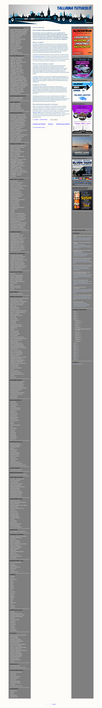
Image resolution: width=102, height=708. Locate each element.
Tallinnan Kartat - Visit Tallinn (16, 299)
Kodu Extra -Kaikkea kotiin (16, 648)
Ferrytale (12, 519)
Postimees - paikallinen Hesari (17, 276)
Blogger (54, 704)
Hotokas (12, 421)
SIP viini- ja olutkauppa (15, 43)
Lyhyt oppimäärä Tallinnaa (16, 324)
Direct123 (13, 564)
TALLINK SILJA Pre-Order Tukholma (18, 256)
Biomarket (13, 618)
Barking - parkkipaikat (15, 201)
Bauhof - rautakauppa (15, 540)
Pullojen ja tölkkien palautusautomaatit (19, 338)
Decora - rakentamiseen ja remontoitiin (19, 543)
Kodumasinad (13, 568)
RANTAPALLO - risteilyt (15, 74)
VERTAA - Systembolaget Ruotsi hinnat (19, 266)
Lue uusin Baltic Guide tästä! (16, 99)
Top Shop (13, 661)
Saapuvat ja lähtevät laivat (16, 193)
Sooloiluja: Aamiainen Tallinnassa (17, 381)
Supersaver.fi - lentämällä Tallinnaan (18, 215)
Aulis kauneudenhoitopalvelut (17, 616)
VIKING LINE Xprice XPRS (16, 250)
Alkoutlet (12, 692)
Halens (12, 594)
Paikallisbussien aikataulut (16, 496)
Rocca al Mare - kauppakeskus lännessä (19, 117)
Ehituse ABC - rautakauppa (16, 547)
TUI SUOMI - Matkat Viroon (16, 68)
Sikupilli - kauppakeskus (15, 133)
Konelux (12, 570)
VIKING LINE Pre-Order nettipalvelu (18, 245)
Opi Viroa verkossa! (14, 330)
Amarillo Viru (13, 438)
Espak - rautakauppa (15, 548)
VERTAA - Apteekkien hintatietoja (17, 262)
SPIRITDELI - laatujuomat (16, 40)
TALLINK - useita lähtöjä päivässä (17, 57)
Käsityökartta (13, 321)
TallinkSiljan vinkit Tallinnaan (16, 358)
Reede (12, 599)
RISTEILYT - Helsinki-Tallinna (16, 60)
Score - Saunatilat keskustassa (17, 344)
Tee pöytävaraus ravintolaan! (17, 394)
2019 (75, 346)
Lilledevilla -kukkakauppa (16, 652)
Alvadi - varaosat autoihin (16, 485)
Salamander (13, 602)
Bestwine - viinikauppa (15, 45)
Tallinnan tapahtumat (15, 452)
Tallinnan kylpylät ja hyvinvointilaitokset (19, 474)
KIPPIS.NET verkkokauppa (16, 42)
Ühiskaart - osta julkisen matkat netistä (19, 185)
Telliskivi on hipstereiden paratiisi (17, 110)
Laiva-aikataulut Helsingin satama (18, 207)
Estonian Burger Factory (15, 425)
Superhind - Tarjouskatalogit (16, 354)
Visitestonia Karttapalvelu (16, 445)
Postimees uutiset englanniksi (17, 275)
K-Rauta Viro (13, 553)
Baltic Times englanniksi (16, 286)
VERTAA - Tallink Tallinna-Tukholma (18, 267)
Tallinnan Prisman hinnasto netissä (80, 280)
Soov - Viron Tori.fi (14, 349)
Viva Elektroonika (14, 571)
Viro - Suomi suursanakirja (16, 367)
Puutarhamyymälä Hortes (16, 656)
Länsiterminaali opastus (15, 221)
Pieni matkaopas (14, 335)
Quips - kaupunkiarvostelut (16, 340)
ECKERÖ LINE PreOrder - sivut (17, 244)
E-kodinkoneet (14, 565)
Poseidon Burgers (14, 414)
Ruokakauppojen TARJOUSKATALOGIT (19, 145)
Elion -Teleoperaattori (15, 642)
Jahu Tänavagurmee (15, 420)
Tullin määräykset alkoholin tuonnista (18, 465)
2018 (75, 348)
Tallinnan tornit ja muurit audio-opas (18, 363)
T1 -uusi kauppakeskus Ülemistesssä (18, 120)
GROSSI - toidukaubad (15, 154)
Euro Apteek (13, 624)
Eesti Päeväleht (14, 283)
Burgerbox (13, 431)
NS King (12, 597)
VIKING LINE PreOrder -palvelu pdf (17, 247)
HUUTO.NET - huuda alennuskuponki (18, 86)
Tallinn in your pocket (15, 455)
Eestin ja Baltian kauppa (15, 682)
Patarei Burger (14, 415)
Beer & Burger (13, 435)
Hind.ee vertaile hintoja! (15, 567)
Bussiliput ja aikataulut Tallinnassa (18, 486)
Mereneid (13, 625)
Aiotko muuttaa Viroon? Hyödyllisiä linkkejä (19, 298)
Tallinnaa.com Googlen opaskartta (18, 360)
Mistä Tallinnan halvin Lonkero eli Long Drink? (82, 265)
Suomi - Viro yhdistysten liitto (17, 352)
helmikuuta (77, 339)
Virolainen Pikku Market (15, 681)
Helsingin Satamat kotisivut (16, 191)
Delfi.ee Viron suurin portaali (16, 463)
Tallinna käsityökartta (15, 446)
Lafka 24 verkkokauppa (15, 676)
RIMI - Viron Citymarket (15, 148)
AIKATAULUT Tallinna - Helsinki (17, 90)
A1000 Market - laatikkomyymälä (17, 156)
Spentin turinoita (14, 511)
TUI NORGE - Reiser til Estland (17, 71)
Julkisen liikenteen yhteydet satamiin (18, 228)
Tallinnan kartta (14, 449)
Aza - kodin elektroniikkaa (16, 562)
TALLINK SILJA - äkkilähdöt (16, 59)
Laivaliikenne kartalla (15, 205)
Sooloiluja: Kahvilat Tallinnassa (17, 383)
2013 (75, 357)
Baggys (12, 582)
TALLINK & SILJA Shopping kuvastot (18, 238)
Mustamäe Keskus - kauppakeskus (18, 123)
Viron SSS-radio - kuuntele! (16, 372)
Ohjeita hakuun (14, 695)
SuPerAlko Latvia (14, 696)
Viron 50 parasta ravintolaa (16, 389)
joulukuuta (77, 320)
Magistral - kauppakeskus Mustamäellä (19, 130)
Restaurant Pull (14, 412)
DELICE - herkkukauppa (15, 153)
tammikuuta (77, 341)
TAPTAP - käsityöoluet (15, 37)
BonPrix (12, 585)
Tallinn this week (14, 459)
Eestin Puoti (13, 679)
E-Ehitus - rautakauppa (15, 545)
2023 (75, 317)
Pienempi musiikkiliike (15, 333)
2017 (75, 350)
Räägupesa (13, 411)
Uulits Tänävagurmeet (15, 409)
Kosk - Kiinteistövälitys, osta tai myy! (18, 667)
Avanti (12, 580)
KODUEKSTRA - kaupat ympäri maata (18, 159)
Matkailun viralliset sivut (15, 462)
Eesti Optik (13, 622)
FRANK (12, 423)
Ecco (12, 590)
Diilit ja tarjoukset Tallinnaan (16, 469)
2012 (75, 359)
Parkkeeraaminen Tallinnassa (17, 492)
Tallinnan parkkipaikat (15, 190)
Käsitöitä (12, 448)
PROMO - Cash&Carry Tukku (16, 168)
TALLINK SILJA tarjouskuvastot (17, 258)
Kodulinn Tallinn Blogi (15, 525)
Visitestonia (13, 377)
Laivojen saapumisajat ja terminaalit (18, 224)
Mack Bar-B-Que (14, 418)
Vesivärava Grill (14, 403)
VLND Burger (13, 401)
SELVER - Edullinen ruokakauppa (17, 151)
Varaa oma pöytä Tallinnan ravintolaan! (19, 388)
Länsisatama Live (14, 208)
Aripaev (12, 284)
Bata (12, 584)
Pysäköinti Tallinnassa (15, 488)
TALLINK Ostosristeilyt (15, 233)
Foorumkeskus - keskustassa (17, 131)
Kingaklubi (13, 596)
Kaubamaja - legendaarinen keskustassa (19, 134)
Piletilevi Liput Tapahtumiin (16, 108)
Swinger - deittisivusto (15, 355)
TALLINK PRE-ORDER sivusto (16, 236)
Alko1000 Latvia (14, 690)
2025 (75, 313)
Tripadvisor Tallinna (15, 366)
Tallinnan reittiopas (14, 202)
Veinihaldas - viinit (14, 51)
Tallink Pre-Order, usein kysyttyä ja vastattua (82, 295)
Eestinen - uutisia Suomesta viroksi (18, 312)
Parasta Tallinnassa (15, 332)
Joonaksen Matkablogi (15, 517)
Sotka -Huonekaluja (15, 658)
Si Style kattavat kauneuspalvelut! (18, 346)
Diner (12, 426)
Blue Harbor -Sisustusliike (16, 639)
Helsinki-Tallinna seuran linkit (16, 315)
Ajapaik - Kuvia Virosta (15, 443)
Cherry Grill (13, 429)
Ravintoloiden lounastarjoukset (17, 386)
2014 (75, 355)
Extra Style (13, 591)
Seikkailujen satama (15, 516)
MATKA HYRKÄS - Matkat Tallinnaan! (18, 77)
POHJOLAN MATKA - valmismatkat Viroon (19, 83)
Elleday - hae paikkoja (15, 313)
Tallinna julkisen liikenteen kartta (17, 188)
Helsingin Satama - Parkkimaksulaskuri (19, 222)
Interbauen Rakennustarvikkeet (17, 551)
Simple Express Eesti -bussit (16, 483)
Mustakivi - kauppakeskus (16, 140)
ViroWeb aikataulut (14, 198)
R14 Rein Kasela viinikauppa (16, 52)
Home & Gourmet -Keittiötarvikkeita (18, 644)
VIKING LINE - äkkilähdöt (15, 63)
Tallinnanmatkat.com (15, 454)
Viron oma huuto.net (15, 371)
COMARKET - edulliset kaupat (17, 164)
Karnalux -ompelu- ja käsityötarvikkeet (18, 647)
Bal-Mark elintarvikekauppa (16, 672)
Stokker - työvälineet (15, 554)
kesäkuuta (77, 332)
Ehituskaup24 (13, 557)
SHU (11, 604)
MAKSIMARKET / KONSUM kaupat (18, 162)
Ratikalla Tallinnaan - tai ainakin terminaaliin (82, 258)
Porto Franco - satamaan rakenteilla (18, 114)
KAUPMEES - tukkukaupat (16, 167)
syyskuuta (77, 323)
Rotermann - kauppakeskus (16, 137)
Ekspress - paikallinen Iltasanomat (18, 281)
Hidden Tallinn (13, 316)
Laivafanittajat (14, 520)
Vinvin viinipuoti (14, 49)
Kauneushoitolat (14, 318)
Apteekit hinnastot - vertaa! (16, 613)
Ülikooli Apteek (14, 630)
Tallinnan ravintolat (14, 391)
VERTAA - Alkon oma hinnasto (17, 261)
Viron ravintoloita (14, 395)
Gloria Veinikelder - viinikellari (16, 46)
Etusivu (50, 124)
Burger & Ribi (13, 432)
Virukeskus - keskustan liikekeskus (18, 119)
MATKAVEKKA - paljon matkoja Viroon (18, 82)
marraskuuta (77, 322)
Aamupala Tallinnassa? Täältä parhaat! (19, 301)
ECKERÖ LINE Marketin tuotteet (17, 242)
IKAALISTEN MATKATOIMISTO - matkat (19, 80)
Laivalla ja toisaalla (14, 514)
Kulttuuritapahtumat (15, 320)
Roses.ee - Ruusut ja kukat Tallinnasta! (18, 635)
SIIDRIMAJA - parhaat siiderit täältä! (18, 39)
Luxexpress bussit (14, 482)
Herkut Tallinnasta (14, 678)
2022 (75, 318)
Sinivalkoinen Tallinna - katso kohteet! (18, 347)
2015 (75, 354)
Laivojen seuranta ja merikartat (17, 195)
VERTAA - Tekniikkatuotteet (16, 269)
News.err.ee (13, 273)
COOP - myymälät (14, 157)
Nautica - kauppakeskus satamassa (18, 125)
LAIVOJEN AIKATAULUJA (16, 93)
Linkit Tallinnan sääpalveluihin (17, 293)
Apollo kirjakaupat (14, 636)
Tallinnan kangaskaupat (15, 659)
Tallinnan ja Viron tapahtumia (17, 361)
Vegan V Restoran (14, 404)
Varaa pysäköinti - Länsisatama (17, 227)
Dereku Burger (14, 428)
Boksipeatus (13, 434)
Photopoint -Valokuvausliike (16, 655)
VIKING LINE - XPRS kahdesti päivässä (18, 62)
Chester (12, 588)
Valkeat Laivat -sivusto (15, 500)
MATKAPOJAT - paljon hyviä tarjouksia (18, 79)
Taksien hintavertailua (15, 489)
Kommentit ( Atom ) (40, 127)
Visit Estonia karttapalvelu (16, 184)
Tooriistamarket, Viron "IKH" (16, 556)
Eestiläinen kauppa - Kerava (16, 685)
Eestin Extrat (13, 673)
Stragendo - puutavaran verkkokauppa (18, 536)
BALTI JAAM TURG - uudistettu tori (18, 170)
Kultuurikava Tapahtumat (16, 103)
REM (12, 601)
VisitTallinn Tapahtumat (15, 105)
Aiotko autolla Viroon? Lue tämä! (17, 303)
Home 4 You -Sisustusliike (16, 645)
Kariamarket (13, 176)
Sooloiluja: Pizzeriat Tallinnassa (17, 384)
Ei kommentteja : (44, 119)
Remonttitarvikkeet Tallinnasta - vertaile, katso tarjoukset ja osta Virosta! (81, 273)
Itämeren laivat (14, 522)
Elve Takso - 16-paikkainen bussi (17, 479)
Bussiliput (13, 211)
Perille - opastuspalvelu (15, 480)
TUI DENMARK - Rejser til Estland (17, 73)
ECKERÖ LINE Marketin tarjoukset (17, 241)
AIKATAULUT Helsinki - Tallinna (17, 88)
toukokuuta (77, 334)
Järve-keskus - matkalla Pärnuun (17, 136)
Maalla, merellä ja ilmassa (16, 523)
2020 (75, 345)
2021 (75, 343)
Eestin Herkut (13, 675)
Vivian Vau (13, 607)
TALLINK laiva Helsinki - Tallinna (17, 235)
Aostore (12, 577)
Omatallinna (13, 460)
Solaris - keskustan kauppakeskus (18, 122)
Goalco (12, 693)
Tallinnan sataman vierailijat (16, 187)
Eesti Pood (13, 684)
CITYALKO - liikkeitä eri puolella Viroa (18, 34)
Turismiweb (13, 509)
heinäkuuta (77, 327)
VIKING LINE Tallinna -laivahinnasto (18, 249)
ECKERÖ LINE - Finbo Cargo (16, 66)
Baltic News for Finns (15, 309)
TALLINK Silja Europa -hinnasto (17, 239)
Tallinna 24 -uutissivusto (16, 287)
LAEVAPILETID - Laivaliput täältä (17, 91)
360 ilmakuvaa (14, 451)
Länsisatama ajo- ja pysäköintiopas (18, 225)
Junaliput (13, 210)
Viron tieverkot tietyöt (15, 204)
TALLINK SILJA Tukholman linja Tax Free (19, 259)
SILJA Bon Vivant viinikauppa (17, 255)
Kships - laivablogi (14, 506)
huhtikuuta (77, 335)
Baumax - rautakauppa (15, 542)
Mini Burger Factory (15, 417)
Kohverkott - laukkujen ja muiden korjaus (19, 650)
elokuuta (77, 325)
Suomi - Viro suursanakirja (16, 350)
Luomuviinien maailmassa (16, 526)
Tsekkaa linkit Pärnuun (15, 665)
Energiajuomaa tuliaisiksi (78, 301)
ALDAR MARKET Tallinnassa (16, 161)
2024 (75, 315)
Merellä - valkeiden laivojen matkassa (18, 502)
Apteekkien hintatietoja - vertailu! (17, 614)
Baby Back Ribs (14, 437)
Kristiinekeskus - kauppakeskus (17, 127)
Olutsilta (12, 329)
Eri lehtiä (12, 289)
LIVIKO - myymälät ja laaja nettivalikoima (19, 31)
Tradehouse (13, 628)
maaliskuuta (77, 337)
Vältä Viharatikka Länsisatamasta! (18, 199)
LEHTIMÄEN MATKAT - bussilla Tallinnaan (19, 85)
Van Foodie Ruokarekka (15, 408)
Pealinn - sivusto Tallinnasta (16, 278)
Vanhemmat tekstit (62, 124)
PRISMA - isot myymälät (16, 150)
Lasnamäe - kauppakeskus (16, 139)
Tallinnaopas (13, 457)
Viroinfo (12, 369)
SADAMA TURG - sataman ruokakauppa (19, 171)
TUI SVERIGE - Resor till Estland (17, 69)
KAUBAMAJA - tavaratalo (16, 174)
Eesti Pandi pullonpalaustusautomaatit (19, 310)
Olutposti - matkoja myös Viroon (17, 508)
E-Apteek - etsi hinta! (15, 619)
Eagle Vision (13, 621)
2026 (75, 311)
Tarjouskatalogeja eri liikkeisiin (17, 97)
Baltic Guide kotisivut (15, 307)
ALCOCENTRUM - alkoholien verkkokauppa (19, 29)
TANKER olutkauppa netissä (16, 35)
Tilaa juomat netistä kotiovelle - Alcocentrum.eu (79, 288)
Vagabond (13, 605)
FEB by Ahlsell (13, 550)
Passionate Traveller (15, 503)
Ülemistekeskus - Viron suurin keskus (18, 116)
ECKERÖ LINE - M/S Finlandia (16, 65)
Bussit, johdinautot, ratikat (16, 494)
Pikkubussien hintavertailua (16, 491)
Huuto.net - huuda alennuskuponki (18, 216)
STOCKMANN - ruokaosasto (16, 173)
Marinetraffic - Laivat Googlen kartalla (18, 218)
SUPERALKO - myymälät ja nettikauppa (19, 32)
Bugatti (12, 587)
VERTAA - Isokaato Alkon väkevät (17, 264)
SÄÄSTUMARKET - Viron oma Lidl (17, 165)
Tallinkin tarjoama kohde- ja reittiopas (18, 357)
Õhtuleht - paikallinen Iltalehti (17, 279)
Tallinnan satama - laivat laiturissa (18, 219)
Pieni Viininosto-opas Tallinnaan (17, 337)
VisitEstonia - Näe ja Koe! (16, 107)
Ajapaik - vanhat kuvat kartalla (17, 304)
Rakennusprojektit (14, 341)
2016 (75, 352)
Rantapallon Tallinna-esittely (16, 343)
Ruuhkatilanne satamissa (16, 196)
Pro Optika (13, 627)
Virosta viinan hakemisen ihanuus (17, 374)
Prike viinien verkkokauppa (16, 48)
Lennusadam (13, 323)
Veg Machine (13, 406)
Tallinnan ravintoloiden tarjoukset (17, 392)
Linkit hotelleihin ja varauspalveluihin (18, 531)
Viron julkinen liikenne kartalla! (17, 182)
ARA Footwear (14, 579)
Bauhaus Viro (13, 539)
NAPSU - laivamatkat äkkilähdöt (17, 76)
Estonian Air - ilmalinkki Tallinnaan (18, 213)
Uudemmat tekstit (39, 124)
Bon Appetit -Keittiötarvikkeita (17, 641)
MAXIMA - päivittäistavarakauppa (17, 147)
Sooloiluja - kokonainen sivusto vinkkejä (19, 505)
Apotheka (13, 611)
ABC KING (13, 576)
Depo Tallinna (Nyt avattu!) (16, 537)
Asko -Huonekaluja (14, 638)
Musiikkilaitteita (14, 327)
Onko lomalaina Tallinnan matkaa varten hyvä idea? (46, 30)
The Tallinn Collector (15, 364)
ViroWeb (12, 375)
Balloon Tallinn (14, 306)
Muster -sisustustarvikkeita (16, 653)
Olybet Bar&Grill (14, 397)
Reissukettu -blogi (14, 513)
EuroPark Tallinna (14, 181)
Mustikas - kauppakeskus (16, 128)
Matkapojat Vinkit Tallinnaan (16, 326)
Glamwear (13, 593)
